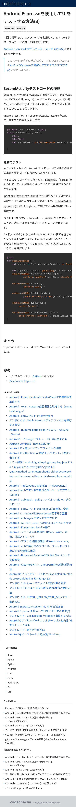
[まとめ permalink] (2, 340)
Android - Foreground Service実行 (29, 526)
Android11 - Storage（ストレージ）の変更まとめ (38, 438)
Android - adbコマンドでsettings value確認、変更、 (40, 508)
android (9, 28)
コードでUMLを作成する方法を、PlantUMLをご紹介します (36, 729)
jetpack (21, 28)
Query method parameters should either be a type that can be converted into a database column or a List (40, 475)
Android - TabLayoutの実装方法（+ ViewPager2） (38, 484)
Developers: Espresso (22, 380)
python (11, 663)
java (10, 654)
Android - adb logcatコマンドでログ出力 (33, 517)
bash (10, 677)
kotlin (11, 658)
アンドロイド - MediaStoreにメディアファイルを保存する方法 (37, 773)
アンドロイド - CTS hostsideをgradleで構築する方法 (40, 615)
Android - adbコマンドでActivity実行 (31, 415)
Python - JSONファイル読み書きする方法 (27, 707)
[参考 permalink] (2, 369)
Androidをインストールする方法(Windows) (34, 633)
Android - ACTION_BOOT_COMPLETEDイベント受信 (40, 522)
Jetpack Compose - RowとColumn (29, 443)
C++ (10, 686)
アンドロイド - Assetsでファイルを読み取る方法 (37, 582)
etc (9, 691)
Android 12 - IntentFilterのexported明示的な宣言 (38, 512)
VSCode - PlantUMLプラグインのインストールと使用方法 (35, 733)
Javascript (13, 681)
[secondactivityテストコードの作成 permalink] (2, 88)
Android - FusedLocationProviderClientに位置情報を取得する (37, 712)
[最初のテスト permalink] (2, 162)
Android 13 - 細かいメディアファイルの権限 (35, 447)
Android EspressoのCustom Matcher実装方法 (36, 605)
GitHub (37, 375)
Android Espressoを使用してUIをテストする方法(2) (34, 49)
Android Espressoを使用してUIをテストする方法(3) (39, 610)
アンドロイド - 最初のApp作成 (27, 629)
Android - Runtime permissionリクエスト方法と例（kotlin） (37, 778)
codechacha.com (16, 3)
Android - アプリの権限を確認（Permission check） (40, 540)
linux (10, 672)
